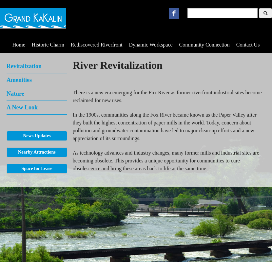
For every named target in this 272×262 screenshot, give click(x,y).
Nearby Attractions (37, 152)
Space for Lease (37, 168)
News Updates (36, 135)
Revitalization (24, 66)
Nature (15, 93)
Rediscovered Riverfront (97, 44)
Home (18, 44)
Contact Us (248, 44)
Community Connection (204, 44)
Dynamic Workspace (151, 44)
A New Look (22, 107)
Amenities (19, 80)
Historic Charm (48, 44)
